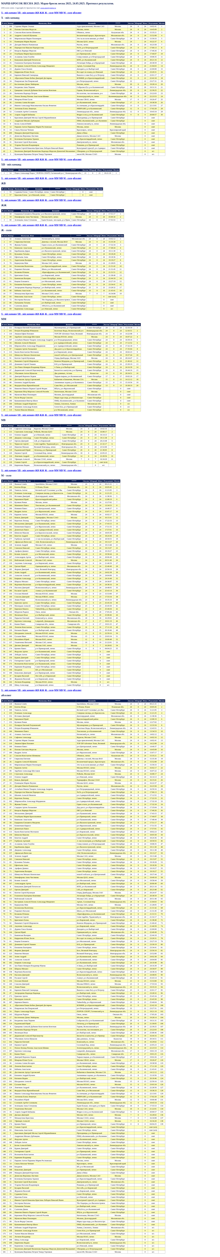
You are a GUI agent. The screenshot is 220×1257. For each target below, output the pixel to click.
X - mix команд (9, 12)
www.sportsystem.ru (48, 8)
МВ (61, 12)
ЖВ (37, 12)
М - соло (67, 12)
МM (56, 12)
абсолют (77, 12)
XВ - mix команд (25, 12)
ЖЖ (41, 12)
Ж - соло (49, 12)
